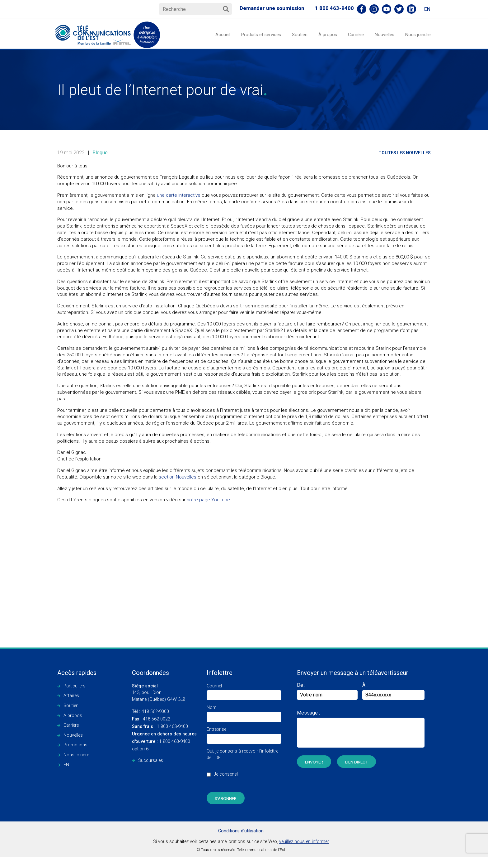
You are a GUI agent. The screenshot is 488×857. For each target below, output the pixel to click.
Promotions (75, 745)
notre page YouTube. (209, 500)
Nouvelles (384, 34)
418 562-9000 (150, 711)
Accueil (222, 34)
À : (365, 685)
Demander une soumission (272, 8)
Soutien (299, 34)
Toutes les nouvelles (404, 152)
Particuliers (74, 686)
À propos (327, 34)
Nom (244, 712)
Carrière (356, 34)
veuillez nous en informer (304, 841)
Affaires (71, 695)
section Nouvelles (177, 477)
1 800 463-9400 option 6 (164, 741)
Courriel (244, 690)
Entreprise (244, 734)
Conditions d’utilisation (241, 831)
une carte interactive (178, 195)
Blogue (100, 153)
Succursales (150, 760)
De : (327, 691)
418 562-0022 (151, 719)
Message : (308, 713)
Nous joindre (418, 34)
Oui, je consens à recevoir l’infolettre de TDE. (244, 766)
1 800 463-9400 (334, 8)
